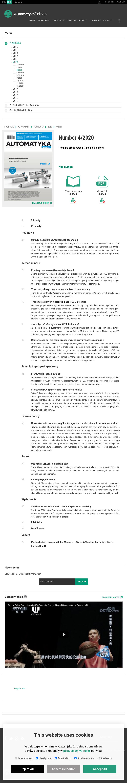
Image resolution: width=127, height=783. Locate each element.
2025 (15, 47)
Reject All (27, 769)
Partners (105, 758)
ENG (9, 2)
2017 (15, 94)
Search (119, 20)
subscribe (81, 581)
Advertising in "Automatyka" (24, 105)
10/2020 (20, 81)
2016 (15, 97)
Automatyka (23, 127)
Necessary (24, 758)
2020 (15, 62)
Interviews (43, 20)
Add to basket (73, 200)
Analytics (43, 758)
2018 (15, 91)
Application (58, 20)
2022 (15, 56)
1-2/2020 (20, 65)
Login (111, 2)
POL (4, 2)
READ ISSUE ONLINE (40, 203)
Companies (94, 20)
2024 (15, 50)
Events (82, 20)
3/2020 (19, 67)
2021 (15, 59)
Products (108, 20)
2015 (15, 100)
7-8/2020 (20, 75)
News (32, 20)
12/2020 (20, 86)
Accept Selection (63, 769)
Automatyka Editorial (21, 110)
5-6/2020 (20, 73)
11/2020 (20, 83)
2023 (15, 53)
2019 (15, 88)
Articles (71, 20)
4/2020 (19, 70)
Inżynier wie (19, 688)
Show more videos (110, 597)
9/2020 (19, 78)
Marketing (63, 758)
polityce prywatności (76, 750)
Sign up (121, 2)
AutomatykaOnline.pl (25, 14)
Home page (24, 20)
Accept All (100, 769)
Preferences (84, 758)
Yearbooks (15, 43)
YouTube (25, 596)
